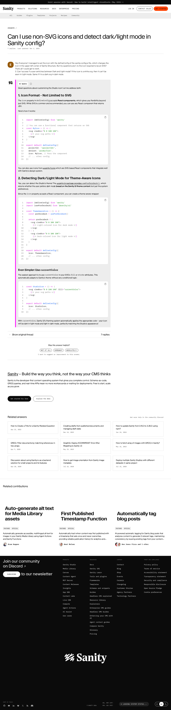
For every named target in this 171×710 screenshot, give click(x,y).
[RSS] (27, 705)
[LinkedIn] (13, 705)
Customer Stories (125, 588)
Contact (120, 565)
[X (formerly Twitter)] (22, 705)
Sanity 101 (95, 569)
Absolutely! (71, 350)
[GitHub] (4, 705)
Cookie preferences (153, 592)
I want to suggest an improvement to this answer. (59, 354)
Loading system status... (133, 704)
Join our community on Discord (21, 563)
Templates (41, 15)
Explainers (95, 604)
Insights (67, 588)
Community (75, 15)
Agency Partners (124, 592)
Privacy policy (151, 565)
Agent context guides (100, 622)
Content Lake (69, 596)
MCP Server (68, 580)
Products (21, 9)
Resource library (98, 600)
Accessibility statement (155, 572)
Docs (54, 9)
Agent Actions (69, 608)
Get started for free (19, 399)
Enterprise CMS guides (100, 608)
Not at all (46, 350)
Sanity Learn (96, 572)
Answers (11, 28)
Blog (119, 569)
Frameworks (95, 580)
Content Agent (69, 576)
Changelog (121, 584)
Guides (19, 15)
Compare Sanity (97, 626)
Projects (52, 15)
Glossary (94, 630)
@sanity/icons (49, 168)
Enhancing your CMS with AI (101, 617)
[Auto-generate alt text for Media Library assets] (29, 521)
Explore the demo (43, 399)
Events (120, 576)
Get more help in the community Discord (146, 417)
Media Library (69, 569)
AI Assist (67, 612)
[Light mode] (157, 704)
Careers (120, 580)
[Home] (8, 9)
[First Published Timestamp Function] (85, 521)
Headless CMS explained (101, 596)
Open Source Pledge (153, 588)
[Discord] (32, 705)
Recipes (64, 15)
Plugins (29, 15)
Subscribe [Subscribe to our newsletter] (11, 574)
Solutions (32, 9)
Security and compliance (155, 580)
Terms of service (152, 569)
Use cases (67, 616)
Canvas (66, 572)
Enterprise (64, 9)
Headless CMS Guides (99, 612)
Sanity (13, 374)
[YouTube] (9, 705)
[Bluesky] (18, 705)
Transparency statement (155, 576)
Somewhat (58, 350)
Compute (66, 604)
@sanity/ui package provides (78, 183)
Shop (119, 572)
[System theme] (161, 704)
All (11, 15)
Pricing (75, 9)
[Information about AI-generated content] (31, 84)
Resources (44, 9)
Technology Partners (126, 596)
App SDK (66, 592)
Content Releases (71, 584)
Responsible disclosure (155, 584)
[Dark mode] (166, 704)
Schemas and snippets (100, 588)
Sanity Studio (69, 565)
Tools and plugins (98, 576)
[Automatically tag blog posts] (141, 521)
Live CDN (67, 600)
